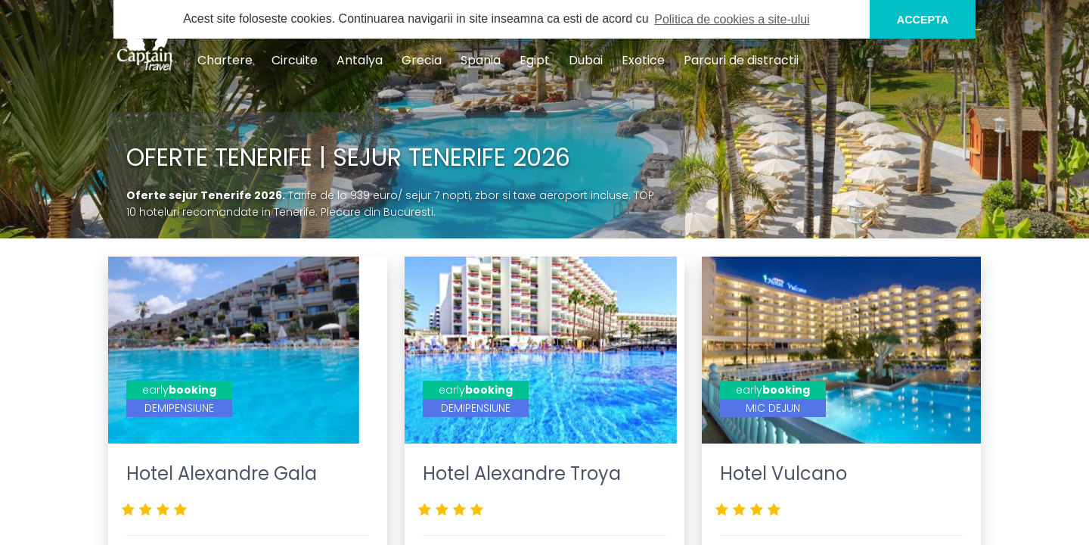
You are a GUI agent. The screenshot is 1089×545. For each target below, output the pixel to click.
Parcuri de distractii (741, 60)
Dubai (586, 60)
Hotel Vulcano (783, 473)
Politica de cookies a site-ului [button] (731, 19)
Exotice (643, 60)
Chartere (225, 60)
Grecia (422, 60)
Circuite (294, 60)
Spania (481, 60)
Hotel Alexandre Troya (522, 473)
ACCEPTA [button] (923, 20)
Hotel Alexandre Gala (221, 473)
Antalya (360, 60)
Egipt (535, 60)
